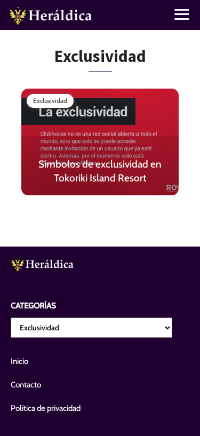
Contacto (26, 385)
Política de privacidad (46, 408)
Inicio (19, 361)
